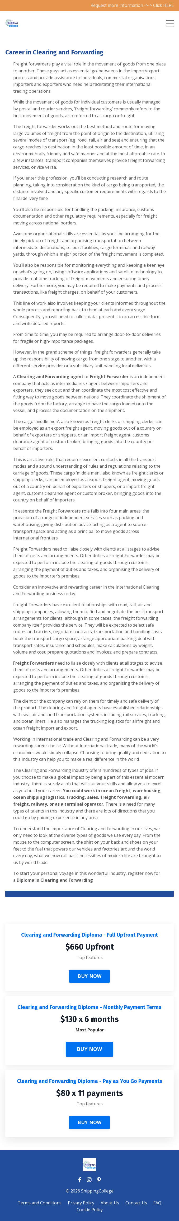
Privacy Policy (81, 1203)
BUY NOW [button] (90, 976)
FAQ (157, 1203)
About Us (110, 1203)
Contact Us (136, 1203)
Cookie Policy (90, 1210)
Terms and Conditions (40, 1203)
